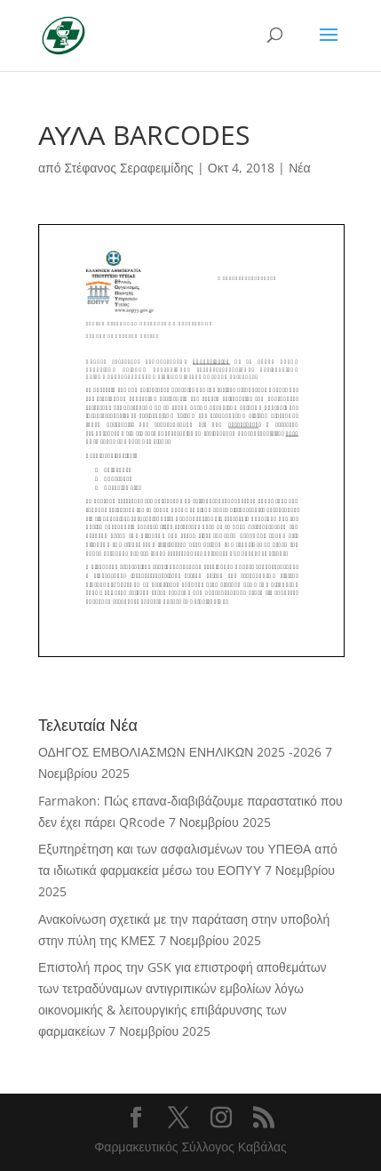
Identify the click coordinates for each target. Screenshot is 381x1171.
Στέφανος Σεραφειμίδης (128, 167)
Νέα (299, 167)
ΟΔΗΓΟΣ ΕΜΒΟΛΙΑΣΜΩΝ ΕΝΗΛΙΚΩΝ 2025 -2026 (179, 751)
